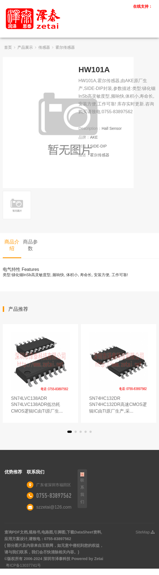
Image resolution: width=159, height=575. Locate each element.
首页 (8, 47)
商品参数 (30, 245)
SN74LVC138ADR (40, 405)
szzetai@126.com (53, 507)
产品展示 (25, 47)
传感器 (44, 47)
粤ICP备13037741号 (23, 565)
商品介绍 (11, 245)
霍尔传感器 (65, 47)
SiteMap (145, 532)
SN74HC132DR (118, 405)
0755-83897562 (53, 495)
